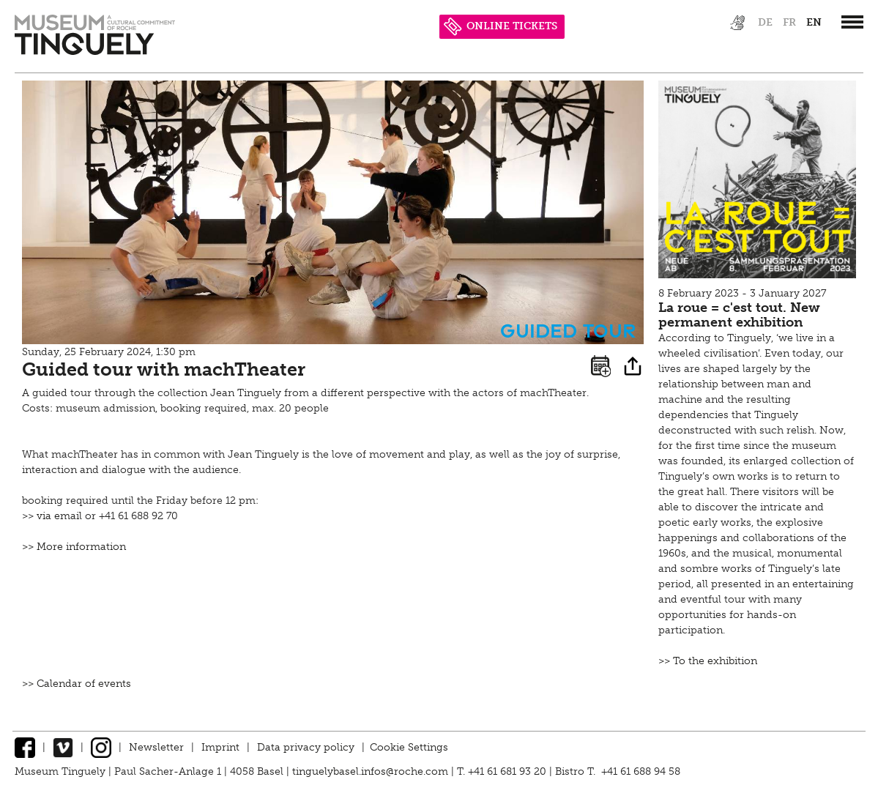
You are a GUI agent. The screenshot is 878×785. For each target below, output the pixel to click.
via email (59, 516)
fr (789, 22)
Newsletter (156, 747)
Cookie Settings (409, 747)
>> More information (74, 546)
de (765, 22)
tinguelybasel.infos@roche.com (371, 771)
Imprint (220, 747)
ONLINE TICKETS (500, 26)
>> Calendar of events (76, 683)
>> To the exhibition (707, 661)
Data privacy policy (305, 747)
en (814, 22)
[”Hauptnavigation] (852, 22)
